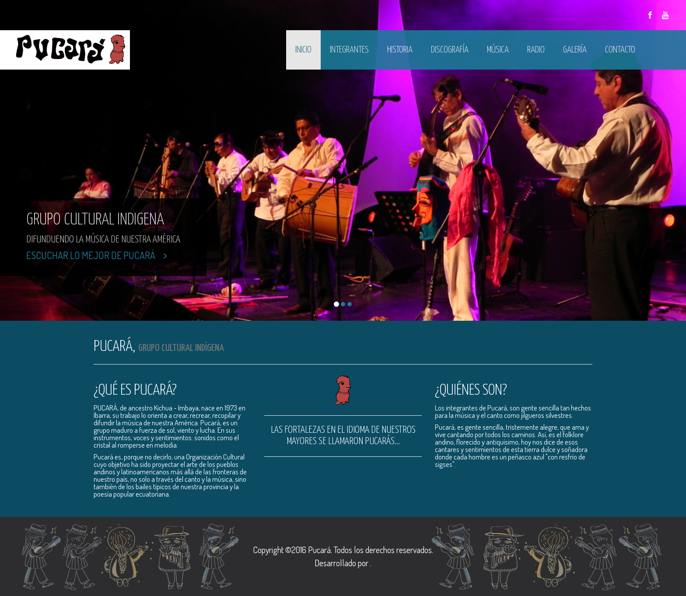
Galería (575, 50)
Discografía (450, 50)
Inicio (303, 50)
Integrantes (349, 50)
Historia (400, 50)
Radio (536, 50)
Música (498, 50)
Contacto (620, 50)
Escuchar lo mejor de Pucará (96, 255)
